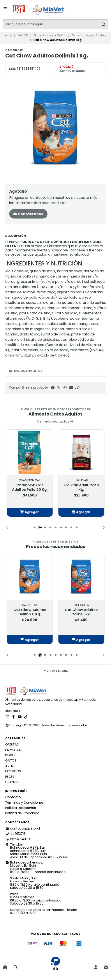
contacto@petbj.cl (22, 828)
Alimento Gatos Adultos (89, 35)
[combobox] (55, 24)
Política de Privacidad (22, 813)
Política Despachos (20, 807)
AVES (9, 765)
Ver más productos (55, 421)
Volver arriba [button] (55, 671)
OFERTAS (12, 744)
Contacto (13, 797)
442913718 (15, 833)
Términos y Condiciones (24, 802)
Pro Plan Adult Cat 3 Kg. (81, 487)
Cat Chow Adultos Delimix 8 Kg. (29, 611)
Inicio (8, 35)
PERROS (10, 755)
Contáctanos (28, 214)
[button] (77, 388)
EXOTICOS (13, 771)
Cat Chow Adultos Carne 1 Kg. (81, 611)
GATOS (23, 35)
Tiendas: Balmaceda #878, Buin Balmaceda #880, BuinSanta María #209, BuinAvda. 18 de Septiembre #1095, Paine (36, 851)
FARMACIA (13, 749)
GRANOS (11, 781)
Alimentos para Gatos (49, 35)
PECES (9, 776)
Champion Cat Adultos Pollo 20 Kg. (30, 487)
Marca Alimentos (25, 371)
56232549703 (18, 838)
